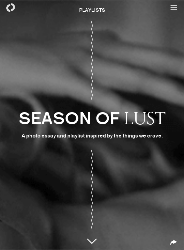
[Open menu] (173, 7)
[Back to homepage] (10, 7)
